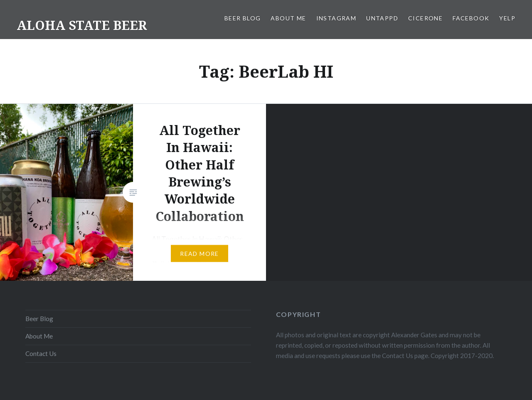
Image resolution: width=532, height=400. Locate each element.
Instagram (336, 18)
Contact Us (41, 353)
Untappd (382, 18)
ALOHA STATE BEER (82, 25)
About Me (288, 18)
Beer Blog (242, 18)
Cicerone (425, 18)
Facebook (471, 18)
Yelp (507, 18)
